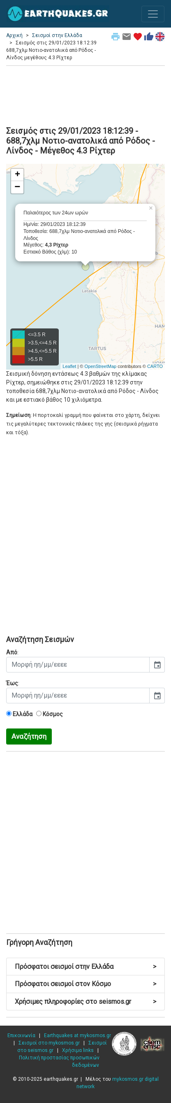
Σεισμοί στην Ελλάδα (57, 35)
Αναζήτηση (29, 736)
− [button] (17, 187)
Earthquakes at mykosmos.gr (77, 1035)
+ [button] (17, 175)
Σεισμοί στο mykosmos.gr (49, 1043)
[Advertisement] (85, 94)
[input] (78, 665)
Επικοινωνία (21, 1035)
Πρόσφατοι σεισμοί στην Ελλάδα (85, 966)
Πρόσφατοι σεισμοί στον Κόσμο (85, 984)
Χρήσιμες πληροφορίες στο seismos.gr (85, 1001)
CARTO (155, 366)
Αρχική (14, 35)
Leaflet (69, 366)
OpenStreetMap (100, 366)
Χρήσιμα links (78, 1050)
